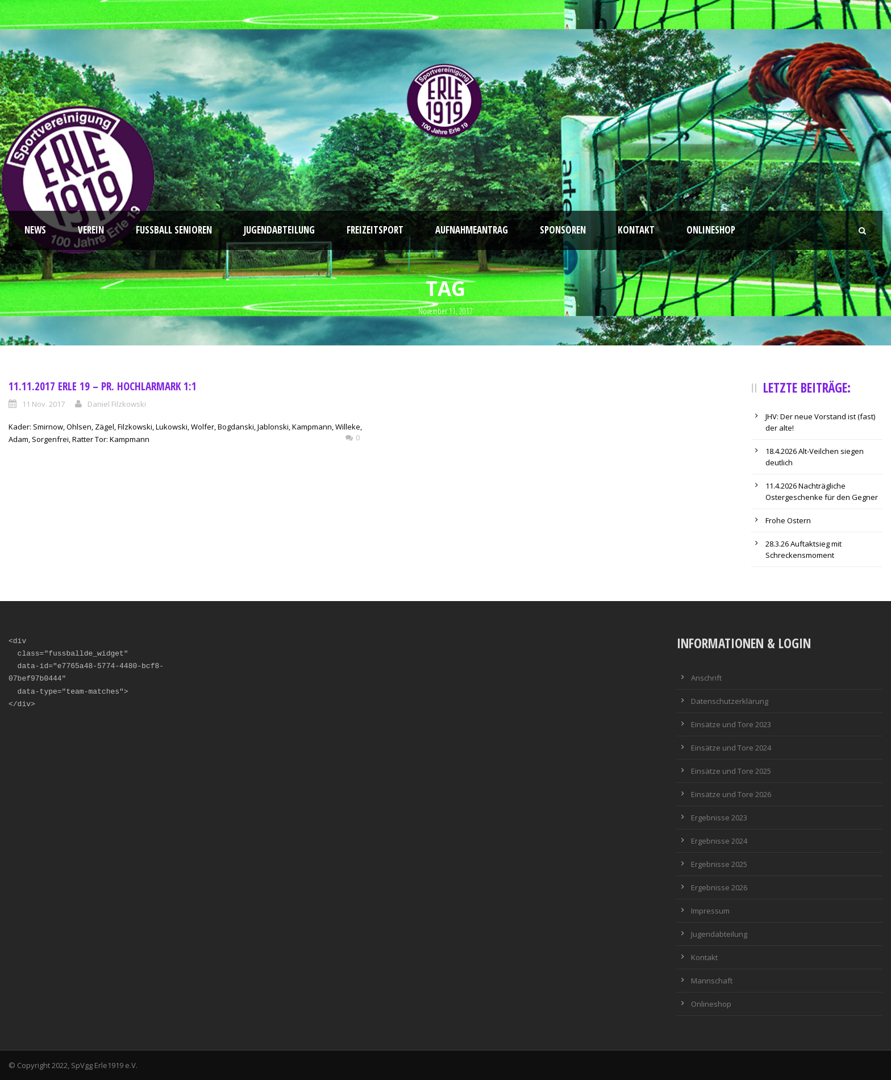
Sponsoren (563, 229)
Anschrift (706, 678)
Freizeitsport (375, 229)
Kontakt (636, 229)
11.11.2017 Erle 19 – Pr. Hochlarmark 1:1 (103, 386)
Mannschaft (711, 980)
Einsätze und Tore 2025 (731, 771)
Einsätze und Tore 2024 (731, 748)
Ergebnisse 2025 (719, 864)
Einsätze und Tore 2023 (731, 724)
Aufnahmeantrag (471, 229)
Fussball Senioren (174, 229)
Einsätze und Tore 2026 (731, 794)
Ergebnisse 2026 (719, 887)
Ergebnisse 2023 (719, 817)
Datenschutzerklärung (729, 701)
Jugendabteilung (279, 229)
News (35, 229)
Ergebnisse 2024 (719, 841)
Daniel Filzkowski (117, 404)
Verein (91, 229)
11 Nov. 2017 (43, 404)
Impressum (710, 911)
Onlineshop (710, 229)
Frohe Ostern (788, 520)
